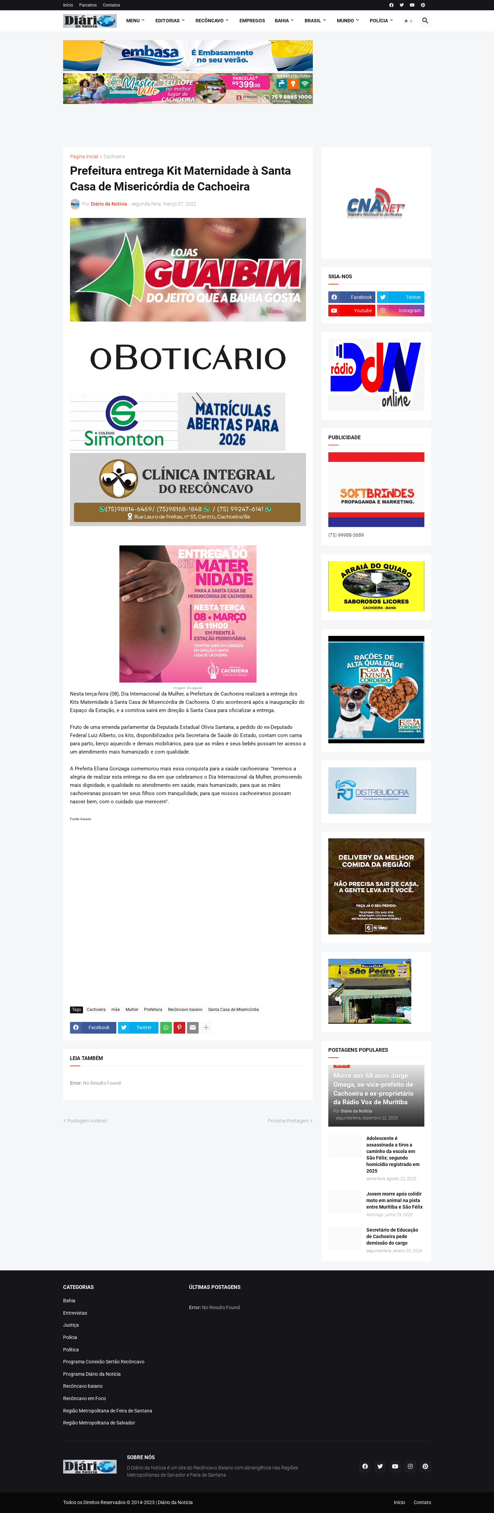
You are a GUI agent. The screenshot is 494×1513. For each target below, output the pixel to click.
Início (68, 5)
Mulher (132, 1009)
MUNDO (345, 20)
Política (71, 1349)
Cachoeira (114, 156)
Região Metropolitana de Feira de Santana (107, 1410)
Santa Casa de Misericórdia (233, 1009)
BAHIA (282, 20)
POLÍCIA (379, 20)
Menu (133, 20)
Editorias (167, 20)
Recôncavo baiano (185, 1009)
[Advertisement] (188, 121)
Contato (422, 1502)
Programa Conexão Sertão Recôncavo (103, 1361)
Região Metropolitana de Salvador (99, 1422)
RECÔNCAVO (210, 20)
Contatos (111, 5)
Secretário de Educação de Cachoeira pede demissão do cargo (392, 1236)
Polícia (70, 1337)
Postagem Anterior (87, 1121)
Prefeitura (153, 1009)
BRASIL (313, 20)
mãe (115, 1009)
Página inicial (84, 156)
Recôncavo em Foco (84, 1398)
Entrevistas (75, 1313)
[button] (408, 21)
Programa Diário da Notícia (92, 1374)
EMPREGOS (252, 20)
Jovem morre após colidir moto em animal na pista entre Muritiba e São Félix (394, 1200)
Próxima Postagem (288, 1121)
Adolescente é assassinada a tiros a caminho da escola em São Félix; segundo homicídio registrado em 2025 (393, 1154)
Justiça (71, 1325)
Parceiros (88, 5)
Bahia (69, 1300)
